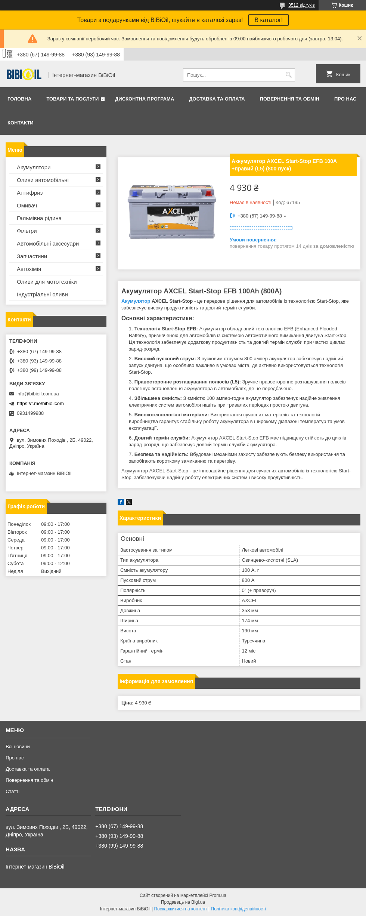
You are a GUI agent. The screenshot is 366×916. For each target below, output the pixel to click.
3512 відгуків (301, 5)
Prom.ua (218, 895)
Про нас (345, 99)
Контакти (20, 123)
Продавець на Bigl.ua (183, 902)
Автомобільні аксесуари (48, 243)
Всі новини (18, 746)
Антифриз (30, 192)
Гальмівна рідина (39, 218)
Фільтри (27, 231)
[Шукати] (288, 74)
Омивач (27, 205)
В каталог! (268, 20)
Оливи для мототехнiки (47, 281)
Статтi (12, 791)
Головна (19, 99)
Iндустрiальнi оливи (42, 294)
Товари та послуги (72, 99)
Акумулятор (135, 301)
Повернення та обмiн (289, 99)
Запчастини (32, 256)
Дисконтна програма (144, 99)
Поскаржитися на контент (180, 909)
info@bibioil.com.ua (37, 394)
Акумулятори (33, 167)
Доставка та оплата (217, 99)
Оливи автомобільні (43, 180)
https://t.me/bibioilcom (40, 403)
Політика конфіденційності (238, 909)
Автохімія (29, 269)
